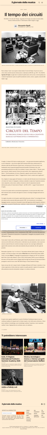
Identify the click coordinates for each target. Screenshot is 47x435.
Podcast (28, 417)
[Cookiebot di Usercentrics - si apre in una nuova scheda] (37, 206)
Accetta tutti (38, 227)
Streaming (28, 420)
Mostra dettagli (40, 223)
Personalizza (23, 227)
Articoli (25, 9)
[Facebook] (42, 404)
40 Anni (35, 413)
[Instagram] (44, 404)
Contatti (43, 413)
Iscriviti (20, 413)
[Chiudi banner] (45, 206)
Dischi (27, 412)
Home (21, 9)
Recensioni (28, 419)
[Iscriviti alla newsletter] (42, 2)
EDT (42, 415)
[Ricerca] (39, 2)
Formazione (28, 413)
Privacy (42, 417)
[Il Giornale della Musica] (23, 2)
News (27, 415)
